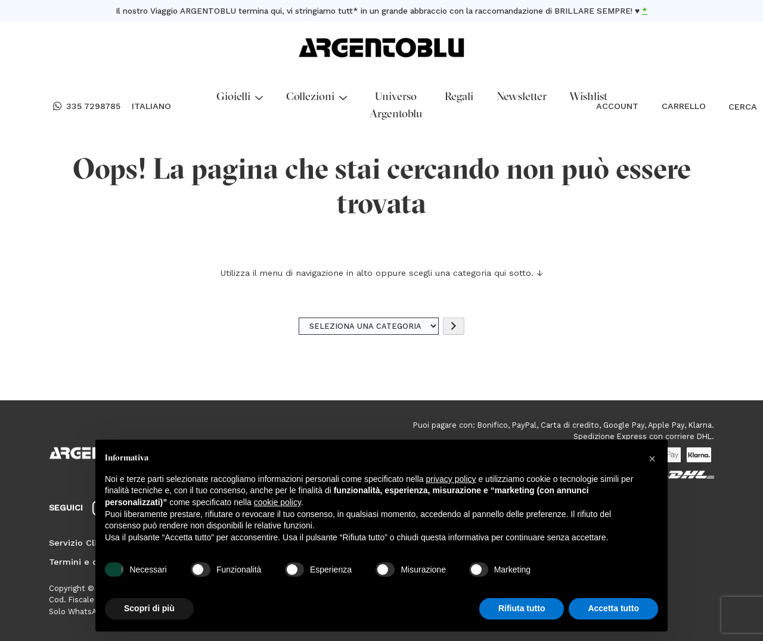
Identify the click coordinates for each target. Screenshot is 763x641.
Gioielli (239, 97)
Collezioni (316, 97)
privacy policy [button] (451, 479)
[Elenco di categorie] (369, 326)
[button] (652, 458)
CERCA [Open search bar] (734, 106)
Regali (459, 97)
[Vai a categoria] (453, 326)
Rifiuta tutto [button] (521, 608)
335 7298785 (86, 106)
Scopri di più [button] (149, 608)
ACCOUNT (617, 106)
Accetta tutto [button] (613, 608)
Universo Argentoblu (396, 106)
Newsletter (522, 97)
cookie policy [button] (277, 502)
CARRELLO (684, 106)
